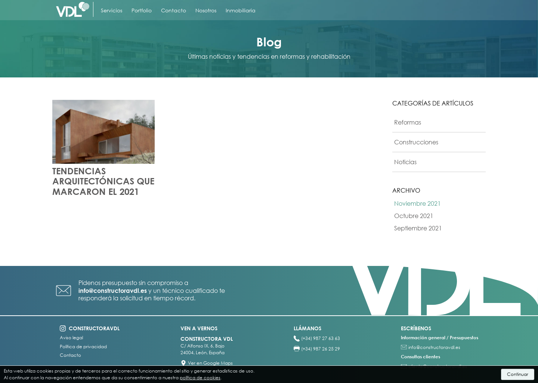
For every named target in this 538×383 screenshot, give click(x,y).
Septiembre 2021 (418, 228)
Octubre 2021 (413, 216)
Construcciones (416, 142)
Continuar (517, 374)
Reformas (407, 122)
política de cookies (200, 377)
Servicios (111, 10)
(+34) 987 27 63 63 (320, 338)
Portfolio (142, 10)
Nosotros (205, 10)
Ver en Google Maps (210, 363)
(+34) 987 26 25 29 (320, 349)
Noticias (405, 162)
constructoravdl (94, 328)
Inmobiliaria (241, 10)
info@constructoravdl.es (112, 290)
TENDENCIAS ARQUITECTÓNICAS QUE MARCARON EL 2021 (103, 181)
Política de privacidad (83, 346)
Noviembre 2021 (417, 203)
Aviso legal (71, 337)
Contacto (173, 10)
